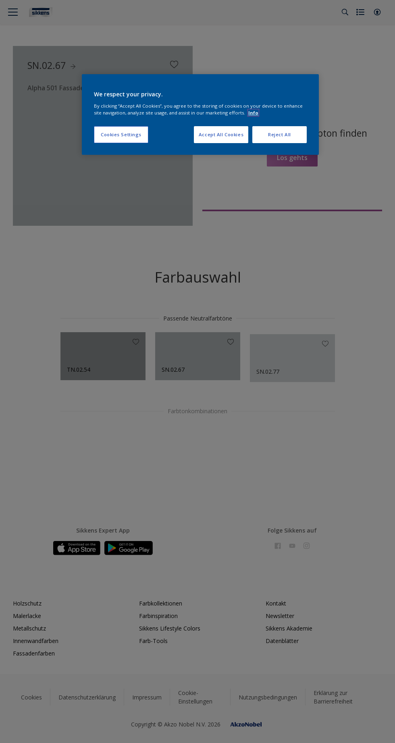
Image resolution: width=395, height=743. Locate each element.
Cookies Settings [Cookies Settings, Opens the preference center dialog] (121, 134)
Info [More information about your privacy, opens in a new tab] (253, 113)
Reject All (279, 134)
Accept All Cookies (221, 134)
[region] (200, 114)
